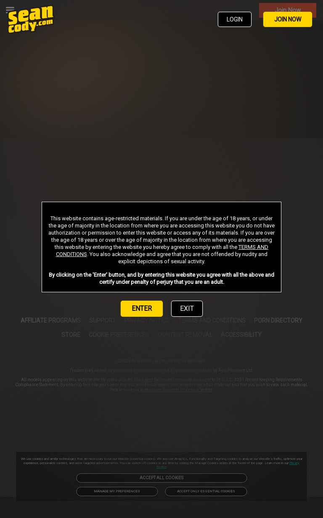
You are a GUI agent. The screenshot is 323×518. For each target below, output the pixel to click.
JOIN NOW (287, 19)
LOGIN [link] (235, 19)
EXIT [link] (187, 308)
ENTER (142, 308)
